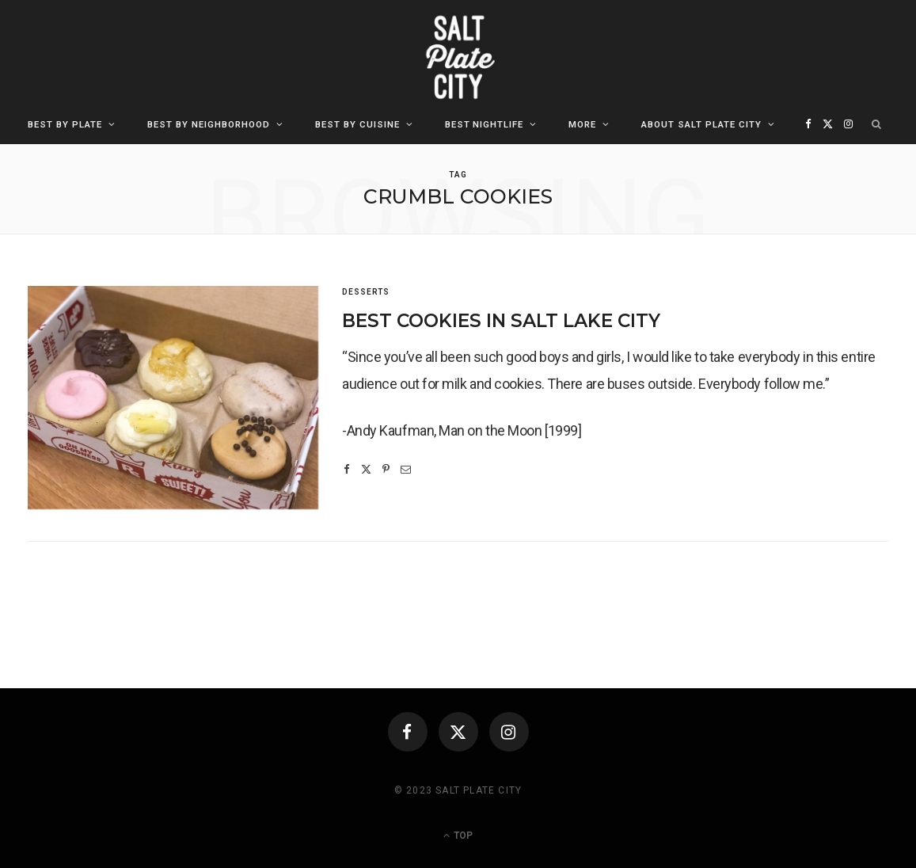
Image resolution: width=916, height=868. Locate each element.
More (582, 124)
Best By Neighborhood (208, 124)
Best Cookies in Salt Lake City (501, 321)
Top (458, 835)
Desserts (366, 291)
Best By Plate (65, 124)
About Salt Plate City (701, 124)
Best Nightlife (484, 124)
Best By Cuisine (357, 124)
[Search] (877, 124)
